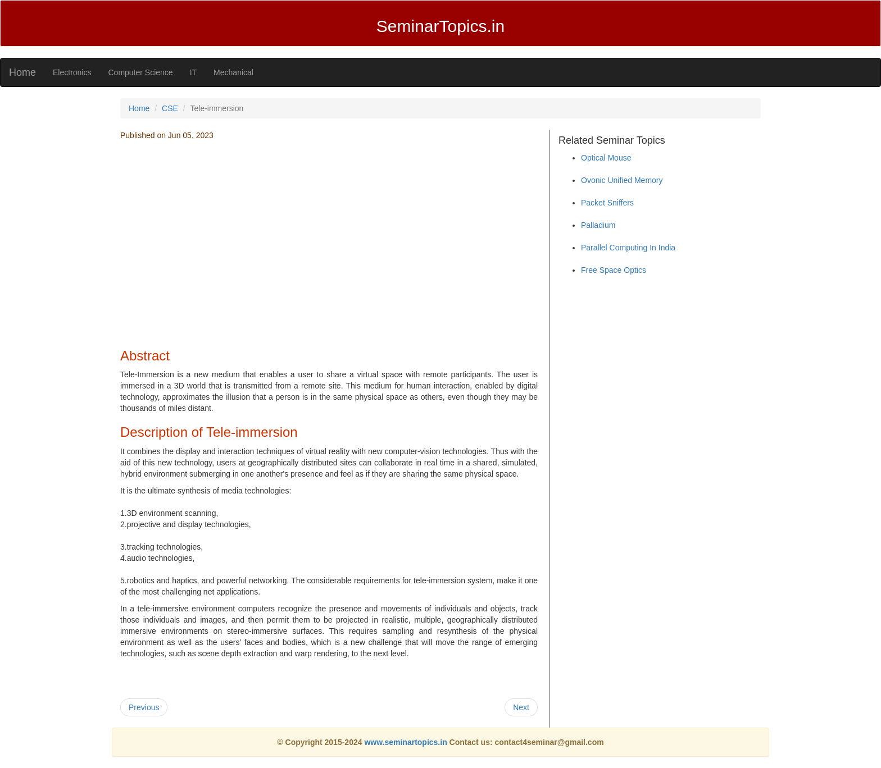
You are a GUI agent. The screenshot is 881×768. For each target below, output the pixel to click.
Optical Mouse (606, 157)
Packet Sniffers (607, 202)
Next (521, 707)
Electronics (72, 72)
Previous (144, 707)
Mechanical (233, 72)
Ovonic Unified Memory (622, 180)
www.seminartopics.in (406, 742)
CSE (170, 108)
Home (22, 72)
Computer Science (140, 72)
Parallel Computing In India (628, 247)
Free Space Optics (613, 270)
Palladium (598, 225)
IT (193, 72)
